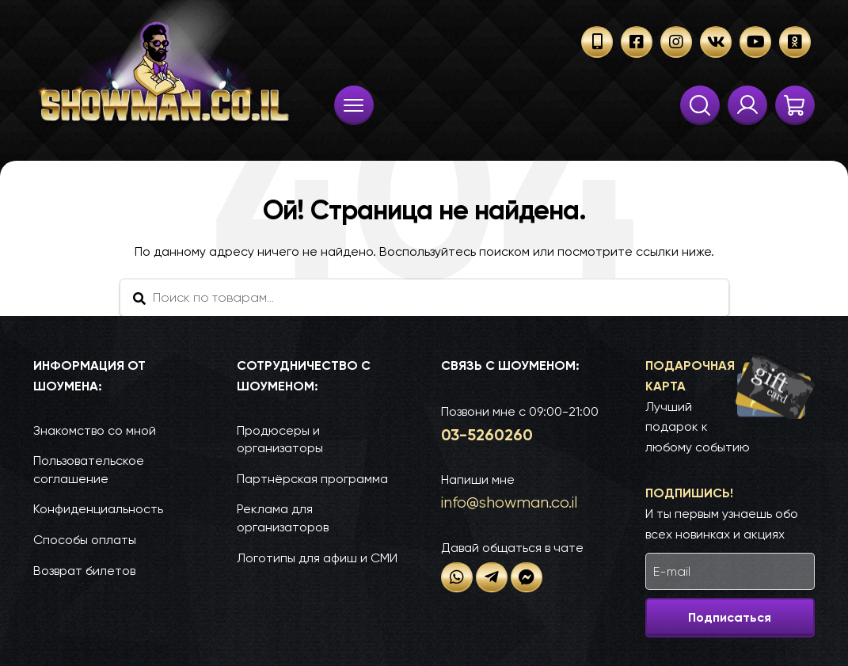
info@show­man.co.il (509, 502)
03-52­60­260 (487, 434)
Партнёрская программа (312, 478)
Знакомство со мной (94, 430)
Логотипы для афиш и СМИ (317, 557)
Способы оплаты (84, 539)
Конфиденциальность (98, 508)
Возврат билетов (84, 570)
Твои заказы (747, 105)
